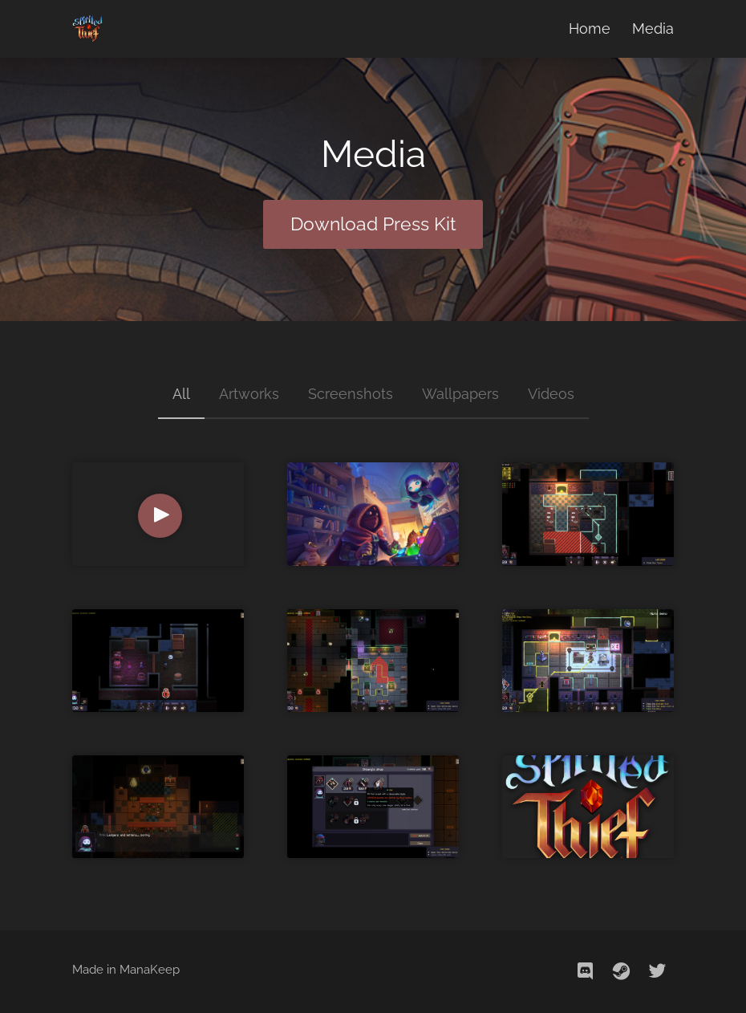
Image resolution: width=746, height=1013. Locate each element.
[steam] (621, 970)
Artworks (249, 393)
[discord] (585, 970)
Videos (551, 393)
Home (589, 28)
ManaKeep (150, 969)
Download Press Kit (373, 224)
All (181, 393)
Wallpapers (460, 393)
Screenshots (350, 393)
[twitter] (658, 970)
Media (653, 28)
